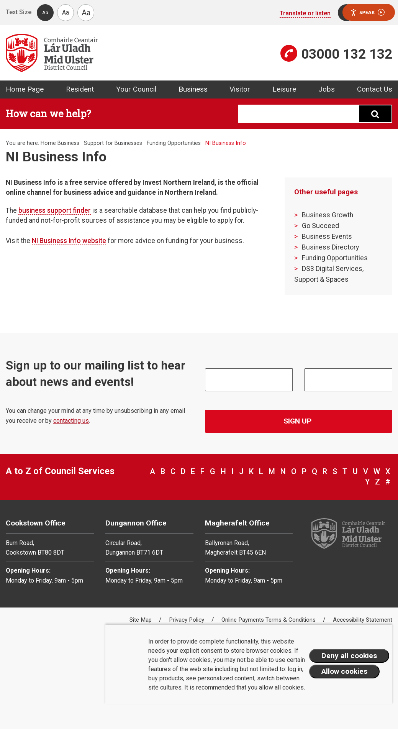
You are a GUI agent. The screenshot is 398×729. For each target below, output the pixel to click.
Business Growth (327, 215)
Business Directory (330, 247)
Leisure (284, 89)
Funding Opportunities (174, 143)
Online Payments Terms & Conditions (269, 619)
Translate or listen (305, 13)
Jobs (326, 89)
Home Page (25, 89)
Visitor (239, 89)
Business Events (327, 236)
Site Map (141, 619)
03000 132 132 (346, 54)
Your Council (136, 89)
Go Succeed (320, 226)
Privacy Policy (187, 619)
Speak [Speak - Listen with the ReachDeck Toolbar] (367, 12)
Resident (80, 89)
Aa (45, 12)
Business (193, 89)
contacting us (71, 420)
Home (48, 143)
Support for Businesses (113, 143)
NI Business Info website (69, 241)
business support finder (54, 210)
